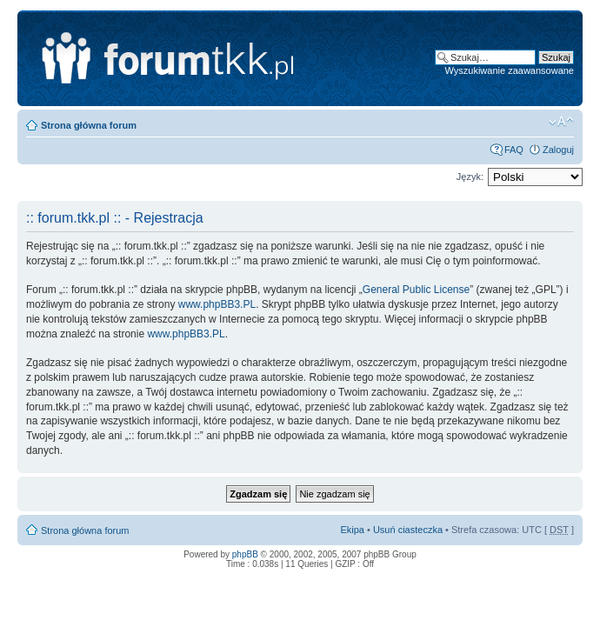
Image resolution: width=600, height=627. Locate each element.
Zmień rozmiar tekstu (561, 122)
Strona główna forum (89, 125)
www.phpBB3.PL (217, 304)
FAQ (513, 149)
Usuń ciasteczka (408, 529)
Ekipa (352, 529)
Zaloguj (558, 149)
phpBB (245, 554)
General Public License (416, 289)
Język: (470, 176)
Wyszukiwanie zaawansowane (509, 70)
